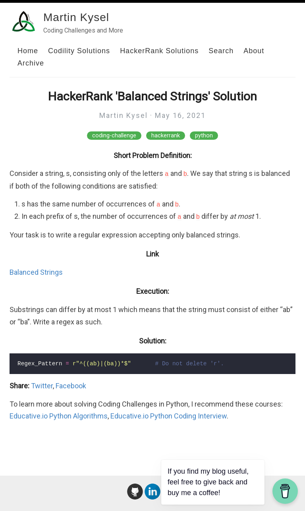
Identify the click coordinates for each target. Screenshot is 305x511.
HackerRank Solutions (159, 51)
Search (221, 51)
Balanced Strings (36, 272)
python (204, 135)
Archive (30, 63)
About (253, 51)
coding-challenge (114, 135)
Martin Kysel (76, 17)
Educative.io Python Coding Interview (168, 416)
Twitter (42, 386)
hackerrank (165, 135)
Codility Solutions (79, 51)
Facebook (71, 386)
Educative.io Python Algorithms (59, 416)
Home (27, 51)
